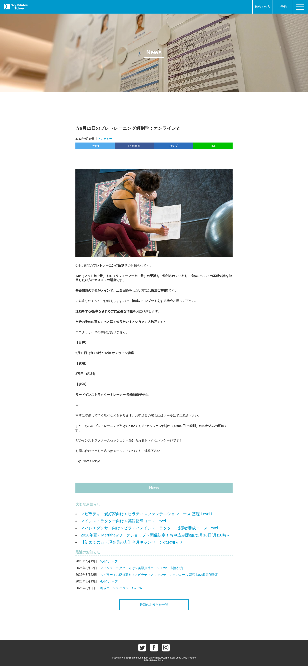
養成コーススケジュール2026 (121, 588)
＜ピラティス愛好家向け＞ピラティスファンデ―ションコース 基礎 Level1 (146, 514)
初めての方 (262, 6)
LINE (213, 145)
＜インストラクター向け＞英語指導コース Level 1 (125, 521)
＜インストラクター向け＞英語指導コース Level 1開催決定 (141, 568)
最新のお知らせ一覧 (154, 604)
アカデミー (105, 138)
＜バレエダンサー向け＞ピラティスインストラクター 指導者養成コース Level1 (150, 528)
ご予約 (282, 6)
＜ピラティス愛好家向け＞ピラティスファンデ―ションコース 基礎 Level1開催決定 (159, 574)
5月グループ (109, 561)
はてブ (174, 145)
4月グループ (109, 581)
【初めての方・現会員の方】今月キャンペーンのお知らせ (132, 542)
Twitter (95, 145)
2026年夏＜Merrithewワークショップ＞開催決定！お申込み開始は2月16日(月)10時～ (155, 535)
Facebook (134, 145)
